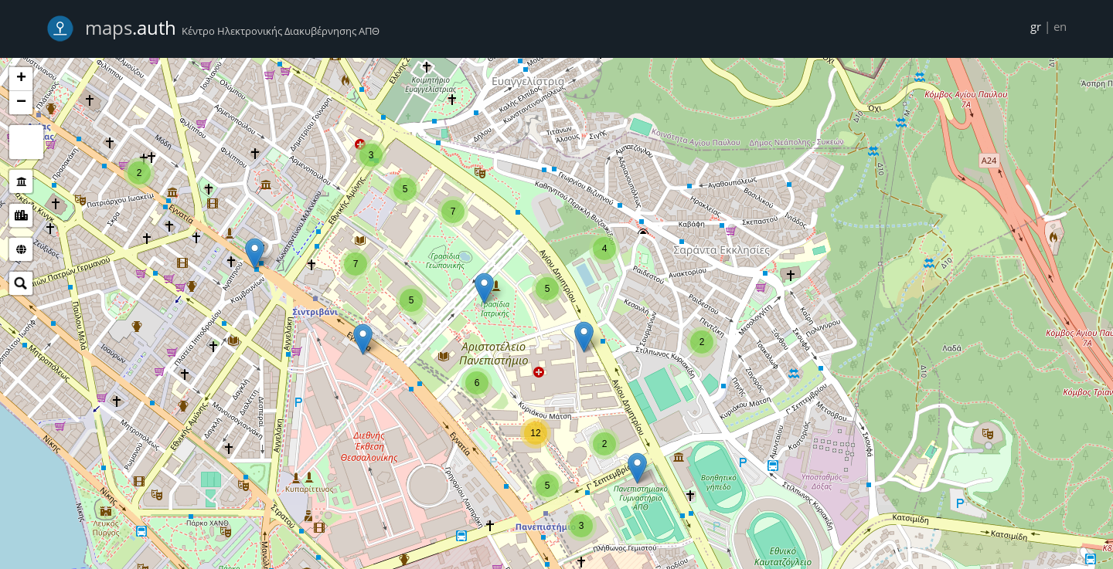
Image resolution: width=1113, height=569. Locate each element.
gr (1035, 26)
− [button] (21, 102)
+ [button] (21, 78)
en (1060, 26)
